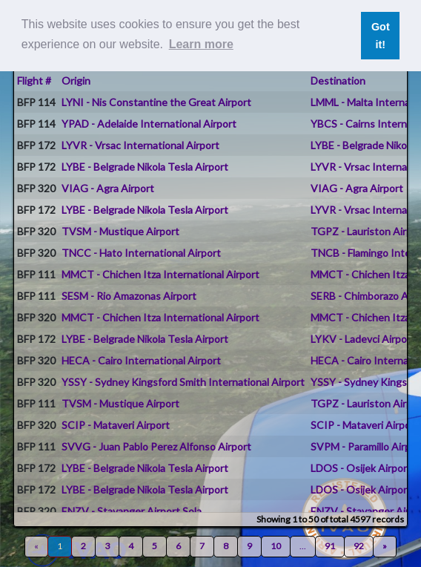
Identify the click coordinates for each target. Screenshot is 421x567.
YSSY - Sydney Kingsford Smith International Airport (183, 382)
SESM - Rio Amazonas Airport (129, 295)
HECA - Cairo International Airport (141, 360)
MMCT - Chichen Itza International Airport (160, 274)
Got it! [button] (380, 35)
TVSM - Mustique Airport (120, 231)
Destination (338, 80)
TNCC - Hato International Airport (141, 252)
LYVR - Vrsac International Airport (140, 145)
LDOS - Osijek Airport (361, 468)
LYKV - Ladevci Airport (363, 338)
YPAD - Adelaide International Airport (149, 123)
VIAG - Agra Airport (108, 188)
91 (330, 545)
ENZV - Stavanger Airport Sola (132, 511)
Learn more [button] (201, 44)
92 (359, 545)
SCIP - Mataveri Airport (116, 425)
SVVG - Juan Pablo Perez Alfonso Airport (156, 446)
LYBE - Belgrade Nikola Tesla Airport (145, 166)
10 (276, 545)
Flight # (34, 80)
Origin (76, 80)
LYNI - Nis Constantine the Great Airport (156, 102)
